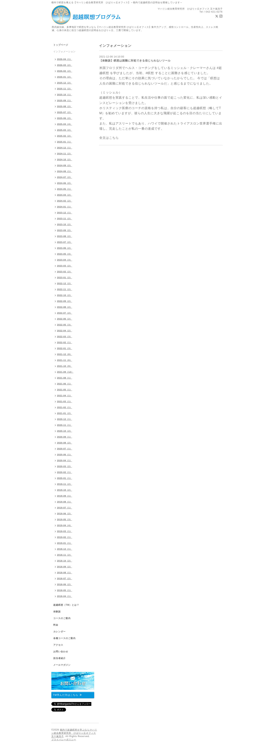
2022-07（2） (64, 313)
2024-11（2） (64, 153)
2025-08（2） (64, 106)
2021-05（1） (64, 390)
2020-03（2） (64, 466)
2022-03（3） (64, 336)
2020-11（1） (64, 425)
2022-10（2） (64, 295)
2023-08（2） (64, 236)
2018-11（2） (64, 555)
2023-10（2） (64, 224)
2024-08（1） (64, 171)
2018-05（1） (64, 590)
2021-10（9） (64, 366)
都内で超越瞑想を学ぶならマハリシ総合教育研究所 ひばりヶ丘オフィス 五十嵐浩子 (74, 733)
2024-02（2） (64, 201)
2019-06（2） (64, 513)
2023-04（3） (64, 260)
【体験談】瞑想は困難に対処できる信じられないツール (135, 60)
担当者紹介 (59, 658)
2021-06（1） (64, 384)
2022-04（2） (64, 331)
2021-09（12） (65, 372)
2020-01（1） (64, 478)
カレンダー (59, 631)
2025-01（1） (64, 142)
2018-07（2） (64, 578)
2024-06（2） (64, 183)
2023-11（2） (64, 218)
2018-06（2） (64, 584)
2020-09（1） (64, 437)
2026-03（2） (64, 65)
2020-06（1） (64, 454)
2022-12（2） (64, 283)
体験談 (57, 611)
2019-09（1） (64, 496)
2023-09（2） (64, 230)
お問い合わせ (60, 651)
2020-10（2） (64, 431)
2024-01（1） (64, 207)
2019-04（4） (64, 525)
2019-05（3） (64, 519)
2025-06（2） (64, 118)
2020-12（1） (64, 419)
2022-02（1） (64, 342)
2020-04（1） (64, 460)
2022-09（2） (64, 301)
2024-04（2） (64, 195)
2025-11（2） (64, 89)
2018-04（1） (64, 596)
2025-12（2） (64, 83)
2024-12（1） (64, 148)
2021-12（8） (64, 354)
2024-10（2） (64, 159)
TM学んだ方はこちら (67, 694)
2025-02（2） (64, 136)
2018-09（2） (64, 567)
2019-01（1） (64, 543)
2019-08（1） (64, 502)
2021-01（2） (64, 413)
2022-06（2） (64, 319)
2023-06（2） (64, 248)
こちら (114, 137)
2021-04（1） (64, 395)
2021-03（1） (64, 401)
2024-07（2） (64, 177)
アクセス (58, 645)
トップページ (60, 45)
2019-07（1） (64, 508)
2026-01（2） (64, 77)
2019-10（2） (64, 490)
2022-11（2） (64, 289)
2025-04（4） (64, 124)
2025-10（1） (64, 94)
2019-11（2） (64, 484)
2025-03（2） (64, 130)
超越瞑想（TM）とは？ (66, 605)
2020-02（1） (64, 472)
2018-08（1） (64, 572)
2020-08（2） (64, 443)
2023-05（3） (64, 254)
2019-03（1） (64, 531)
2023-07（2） (64, 242)
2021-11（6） (64, 360)
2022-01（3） (64, 348)
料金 (55, 625)
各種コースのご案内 (64, 638)
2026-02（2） (64, 71)
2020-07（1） (64, 449)
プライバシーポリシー (63, 739)
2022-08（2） (64, 307)
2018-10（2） (64, 561)
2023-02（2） (64, 271)
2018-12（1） (64, 549)
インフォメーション (64, 51)
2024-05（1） (64, 189)
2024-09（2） (64, 165)
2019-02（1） (64, 537)
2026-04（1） (64, 59)
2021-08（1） (64, 378)
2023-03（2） (64, 266)
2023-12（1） (64, 212)
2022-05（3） (64, 325)
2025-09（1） (64, 100)
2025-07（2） (64, 112)
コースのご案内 (62, 618)
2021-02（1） (64, 407)
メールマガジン (62, 665)
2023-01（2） (64, 277)
